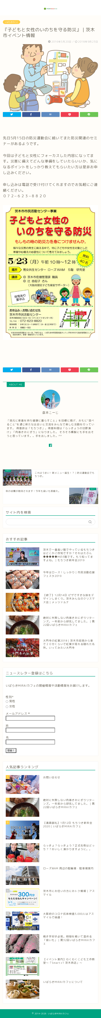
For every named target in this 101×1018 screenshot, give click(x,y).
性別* (10, 697)
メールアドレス (18, 714)
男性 (10, 701)
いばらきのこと (11, 22)
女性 (10, 706)
